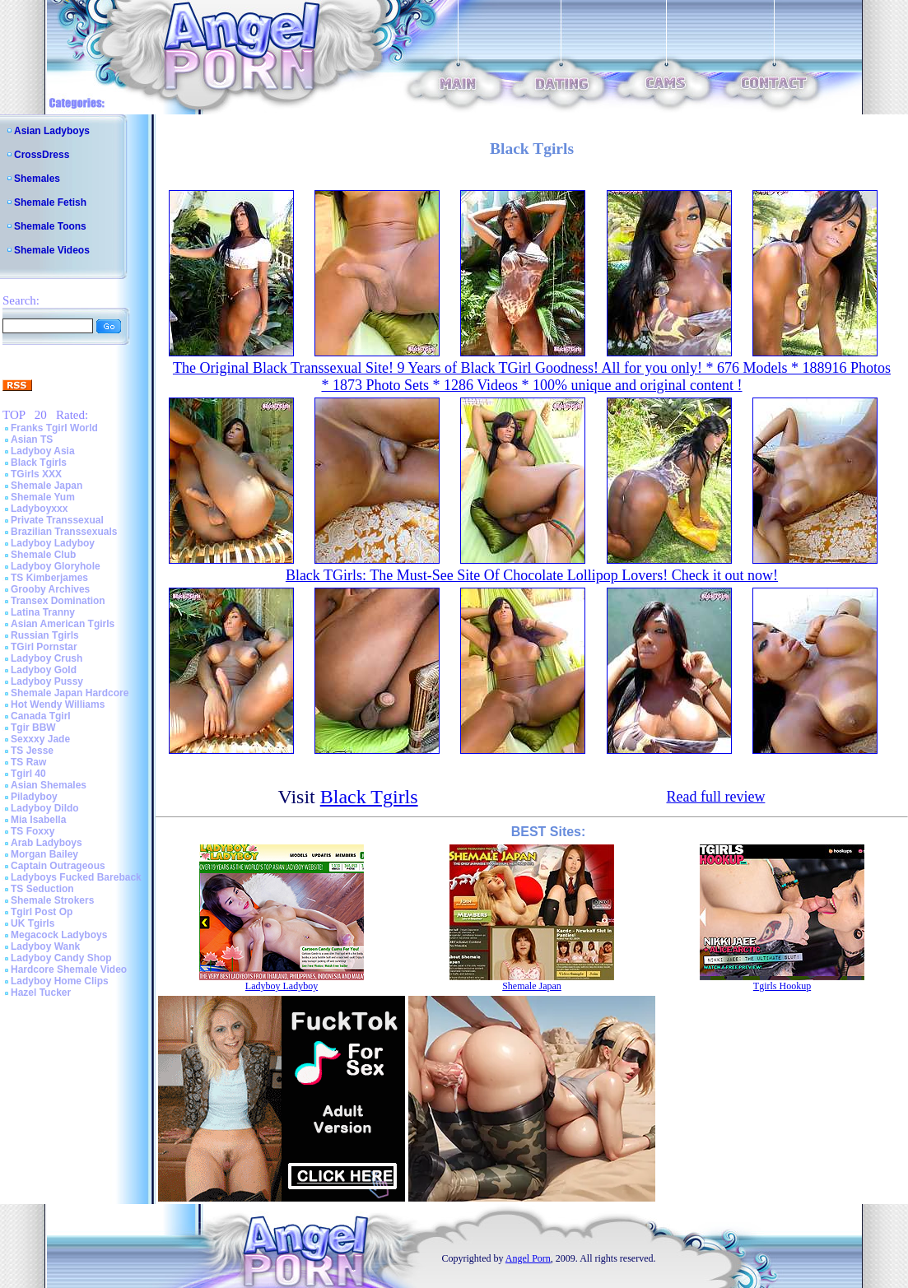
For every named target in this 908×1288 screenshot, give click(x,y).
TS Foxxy (32, 831)
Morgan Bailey (44, 854)
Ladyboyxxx (39, 508)
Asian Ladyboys (52, 131)
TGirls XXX (36, 474)
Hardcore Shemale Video (69, 969)
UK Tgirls (32, 923)
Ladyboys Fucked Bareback (76, 877)
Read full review (715, 796)
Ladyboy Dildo (45, 808)
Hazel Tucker (41, 992)
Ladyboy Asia (43, 451)
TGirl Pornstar (44, 647)
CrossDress (41, 154)
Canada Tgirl (41, 716)
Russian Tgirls (45, 635)
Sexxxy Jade (40, 739)
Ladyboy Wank (45, 946)
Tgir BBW (33, 727)
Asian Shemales (48, 785)
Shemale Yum (43, 497)
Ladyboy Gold (44, 670)
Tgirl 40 (28, 773)
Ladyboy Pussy (47, 681)
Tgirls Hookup (782, 986)
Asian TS (32, 439)
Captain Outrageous (58, 866)
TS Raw (28, 762)
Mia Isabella (38, 819)
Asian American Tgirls (62, 624)
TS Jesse (32, 750)
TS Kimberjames (49, 578)
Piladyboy (34, 796)
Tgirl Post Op (41, 912)
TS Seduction (42, 889)
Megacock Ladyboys (59, 935)
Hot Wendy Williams (58, 704)
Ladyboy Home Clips (60, 981)
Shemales (37, 178)
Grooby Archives (50, 589)
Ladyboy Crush (46, 658)
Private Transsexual (57, 520)
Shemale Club (43, 554)
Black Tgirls (39, 462)
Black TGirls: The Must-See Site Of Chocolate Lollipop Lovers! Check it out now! (532, 575)
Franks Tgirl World (54, 428)
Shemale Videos (52, 250)
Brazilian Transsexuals (64, 531)
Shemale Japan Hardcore (69, 693)
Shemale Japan (46, 485)
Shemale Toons (50, 226)
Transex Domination (58, 601)
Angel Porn (528, 1258)
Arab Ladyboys (46, 843)
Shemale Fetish (50, 202)
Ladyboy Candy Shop (61, 958)
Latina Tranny (43, 612)
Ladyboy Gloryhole (55, 566)
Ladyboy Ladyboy (53, 543)
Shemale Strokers (52, 900)
